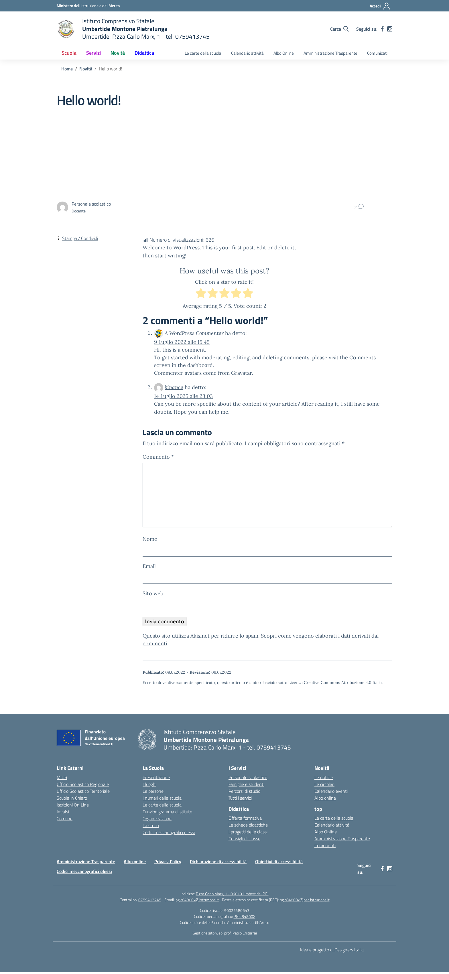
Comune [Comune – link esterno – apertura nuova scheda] (64, 820)
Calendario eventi (331, 792)
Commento (158, 457)
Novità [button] (118, 53)
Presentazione (156, 779)
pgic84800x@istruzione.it (197, 902)
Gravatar (241, 373)
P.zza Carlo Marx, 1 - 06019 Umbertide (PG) (232, 896)
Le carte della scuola (203, 53)
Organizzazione (157, 820)
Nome (150, 540)
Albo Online (283, 53)
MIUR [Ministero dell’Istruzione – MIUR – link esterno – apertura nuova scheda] (62, 779)
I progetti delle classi (248, 833)
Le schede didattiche (248, 826)
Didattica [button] (144, 53)
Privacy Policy (167, 863)
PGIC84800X (244, 918)
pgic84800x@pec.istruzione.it (305, 902)
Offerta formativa (245, 820)
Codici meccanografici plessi (169, 834)
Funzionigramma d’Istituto (167, 813)
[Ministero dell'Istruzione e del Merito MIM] (88, 6)
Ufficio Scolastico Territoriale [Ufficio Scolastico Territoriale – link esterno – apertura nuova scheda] (83, 792)
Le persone (153, 792)
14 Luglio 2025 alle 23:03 (183, 396)
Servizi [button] (93, 53)
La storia (151, 827)
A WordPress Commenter (194, 333)
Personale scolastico (248, 779)
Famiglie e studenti (246, 785)
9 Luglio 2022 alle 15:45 (182, 342)
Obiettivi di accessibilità (279, 863)
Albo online (325, 799)
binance (174, 387)
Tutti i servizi (240, 799)
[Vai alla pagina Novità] (85, 68)
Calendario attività (247, 53)
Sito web (153, 595)
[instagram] (389, 28)
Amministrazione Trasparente (330, 53)
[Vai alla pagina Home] (67, 68)
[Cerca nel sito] (339, 29)
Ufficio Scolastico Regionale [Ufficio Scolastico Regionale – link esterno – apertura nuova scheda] (83, 785)
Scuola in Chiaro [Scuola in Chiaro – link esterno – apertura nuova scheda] (72, 799)
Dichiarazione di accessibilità (218, 863)
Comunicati (377, 53)
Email (149, 568)
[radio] (201, 294)
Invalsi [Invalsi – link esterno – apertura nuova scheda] (63, 813)
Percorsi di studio (244, 792)
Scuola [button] (69, 53)
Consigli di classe (244, 840)
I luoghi (149, 785)
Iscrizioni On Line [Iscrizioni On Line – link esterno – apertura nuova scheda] (73, 806)
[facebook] (382, 28)
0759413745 (149, 902)
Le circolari (324, 785)
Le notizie (323, 779)
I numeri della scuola (162, 799)
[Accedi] (380, 6)
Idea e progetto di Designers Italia (332, 951)
